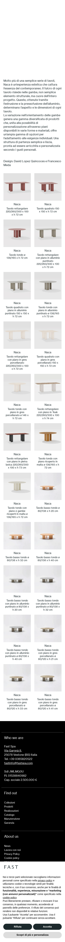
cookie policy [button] (9, 897)
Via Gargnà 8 (12, 750)
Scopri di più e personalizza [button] (32, 934)
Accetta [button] (47, 926)
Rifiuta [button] (17, 926)
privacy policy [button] (45, 880)
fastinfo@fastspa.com (18, 763)
